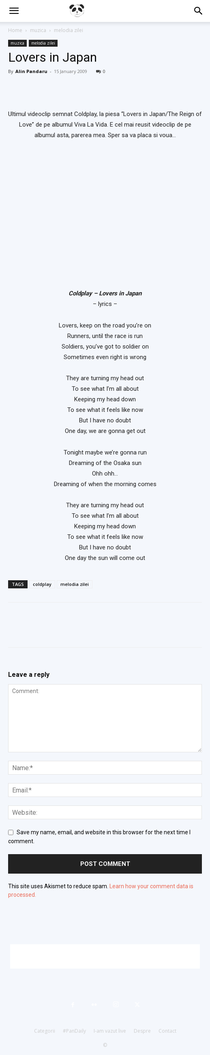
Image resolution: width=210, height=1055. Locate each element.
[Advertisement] (105, 956)
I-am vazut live (110, 1030)
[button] (14, 11)
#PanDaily (74, 1030)
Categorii (44, 1030)
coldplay (42, 584)
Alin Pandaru (31, 71)
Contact (167, 1030)
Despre (142, 1030)
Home (15, 30)
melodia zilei (68, 30)
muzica (38, 30)
